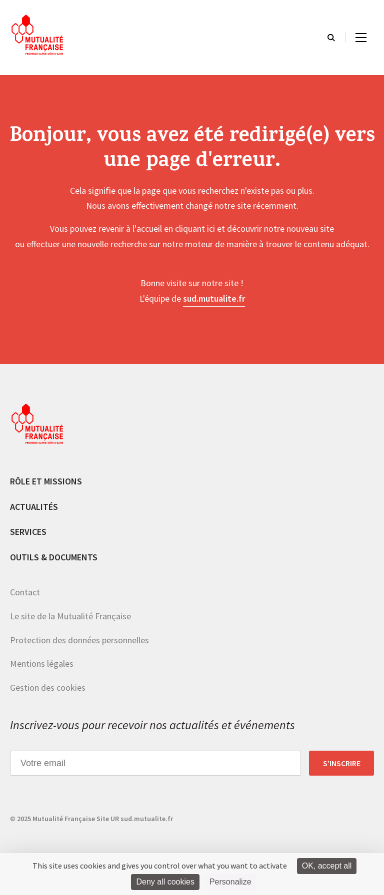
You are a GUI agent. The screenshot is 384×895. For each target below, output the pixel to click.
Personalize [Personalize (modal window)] (231, 882)
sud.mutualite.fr (214, 298)
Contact (25, 592)
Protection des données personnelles (79, 640)
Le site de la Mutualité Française (70, 616)
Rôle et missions (46, 481)
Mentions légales (42, 663)
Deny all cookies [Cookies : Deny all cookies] (165, 882)
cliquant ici (195, 228)
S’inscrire (341, 763)
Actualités (34, 506)
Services (28, 531)
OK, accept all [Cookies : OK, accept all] (327, 866)
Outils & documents (54, 557)
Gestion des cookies (48, 687)
